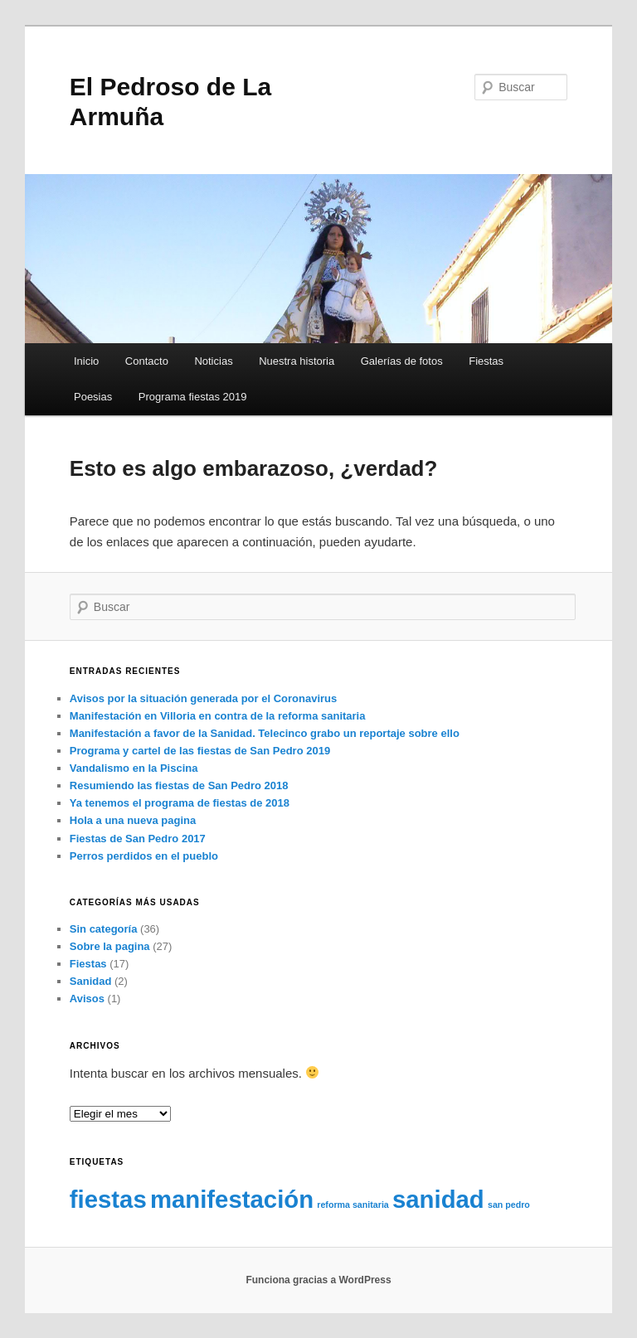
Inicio (86, 361)
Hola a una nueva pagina (133, 820)
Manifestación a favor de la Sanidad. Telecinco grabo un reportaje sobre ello (265, 733)
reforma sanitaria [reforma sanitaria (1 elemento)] (352, 1205)
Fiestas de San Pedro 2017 (138, 838)
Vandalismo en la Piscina (134, 768)
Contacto (146, 361)
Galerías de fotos (402, 361)
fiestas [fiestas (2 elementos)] (108, 1199)
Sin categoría (104, 929)
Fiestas (486, 361)
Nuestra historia (296, 361)
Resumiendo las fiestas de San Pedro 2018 (179, 785)
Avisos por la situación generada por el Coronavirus (203, 698)
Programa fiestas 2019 (193, 396)
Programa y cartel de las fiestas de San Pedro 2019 (200, 750)
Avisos (87, 998)
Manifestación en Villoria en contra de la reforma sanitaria (218, 716)
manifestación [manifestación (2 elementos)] (232, 1199)
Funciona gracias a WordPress (318, 1280)
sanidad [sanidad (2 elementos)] (438, 1199)
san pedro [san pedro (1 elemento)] (509, 1205)
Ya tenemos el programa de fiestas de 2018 (179, 803)
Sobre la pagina (110, 946)
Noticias (213, 361)
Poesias (93, 396)
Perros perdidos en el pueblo (144, 856)
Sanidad (91, 981)
